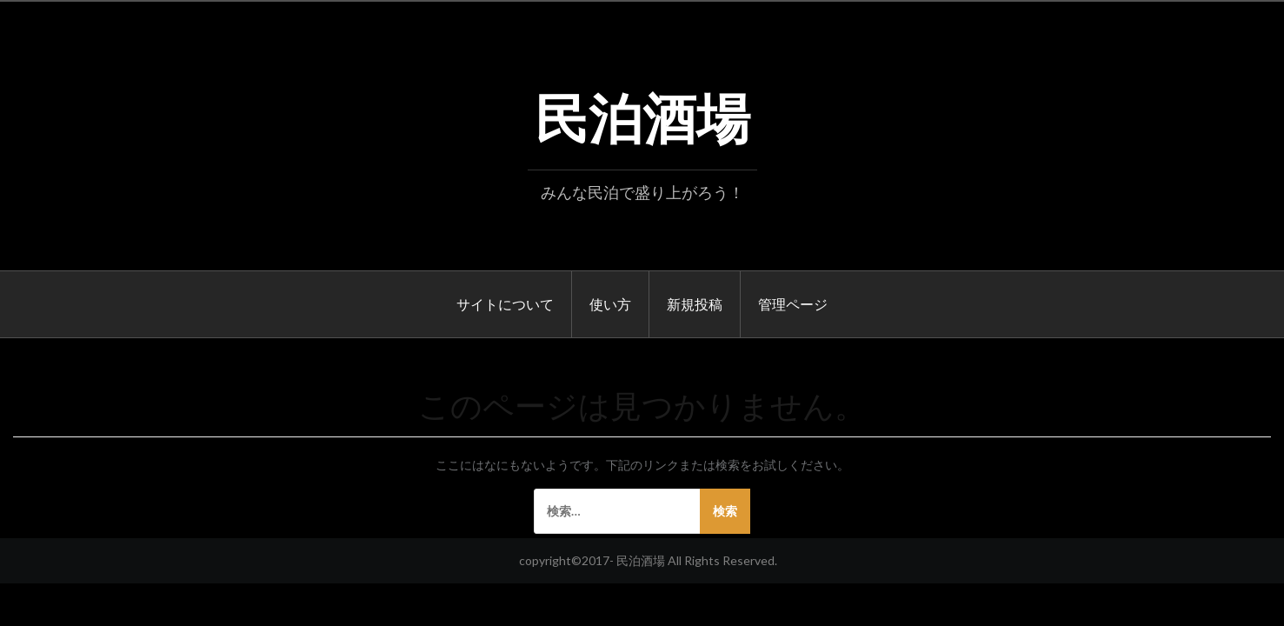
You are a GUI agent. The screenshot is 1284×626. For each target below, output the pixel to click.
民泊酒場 (642, 114)
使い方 (610, 303)
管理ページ (793, 303)
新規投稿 (694, 303)
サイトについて (505, 303)
